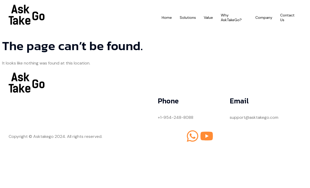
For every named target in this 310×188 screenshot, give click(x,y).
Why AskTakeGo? (231, 17)
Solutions (188, 17)
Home (167, 17)
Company (263, 17)
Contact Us (287, 17)
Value (208, 17)
